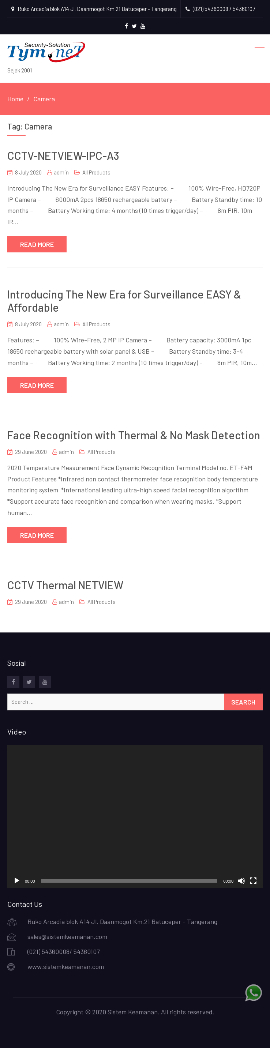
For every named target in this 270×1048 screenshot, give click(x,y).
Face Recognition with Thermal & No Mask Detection (133, 435)
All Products (96, 172)
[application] (135, 817)
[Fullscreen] (253, 880)
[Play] (16, 880)
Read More (37, 244)
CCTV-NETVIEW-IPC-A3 (63, 155)
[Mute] (241, 880)
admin (61, 172)
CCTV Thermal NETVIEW (65, 584)
